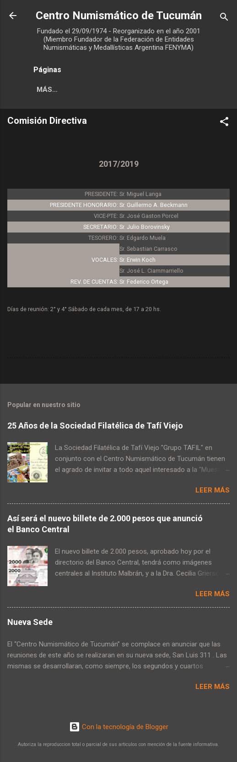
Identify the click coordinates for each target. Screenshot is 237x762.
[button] (224, 123)
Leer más (212, 490)
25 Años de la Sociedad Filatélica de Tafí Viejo (95, 425)
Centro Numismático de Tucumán (119, 15)
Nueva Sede (30, 622)
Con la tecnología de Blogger (118, 727)
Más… (47, 89)
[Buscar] (224, 18)
